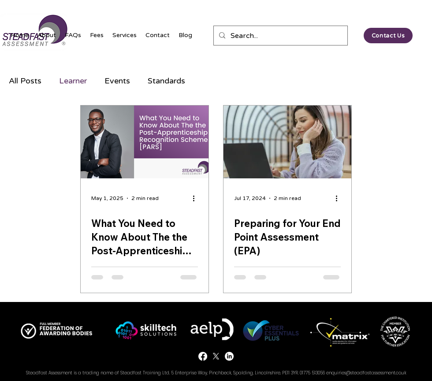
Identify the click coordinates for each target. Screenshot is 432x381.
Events (117, 81)
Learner (73, 81)
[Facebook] (202, 356)
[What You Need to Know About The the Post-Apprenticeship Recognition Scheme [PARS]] (145, 142)
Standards (166, 81)
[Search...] (280, 35)
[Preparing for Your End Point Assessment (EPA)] (287, 142)
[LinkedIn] (229, 356)
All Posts (25, 81)
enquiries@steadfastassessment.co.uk (366, 373)
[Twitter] (216, 356)
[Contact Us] (388, 35)
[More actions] (196, 198)
